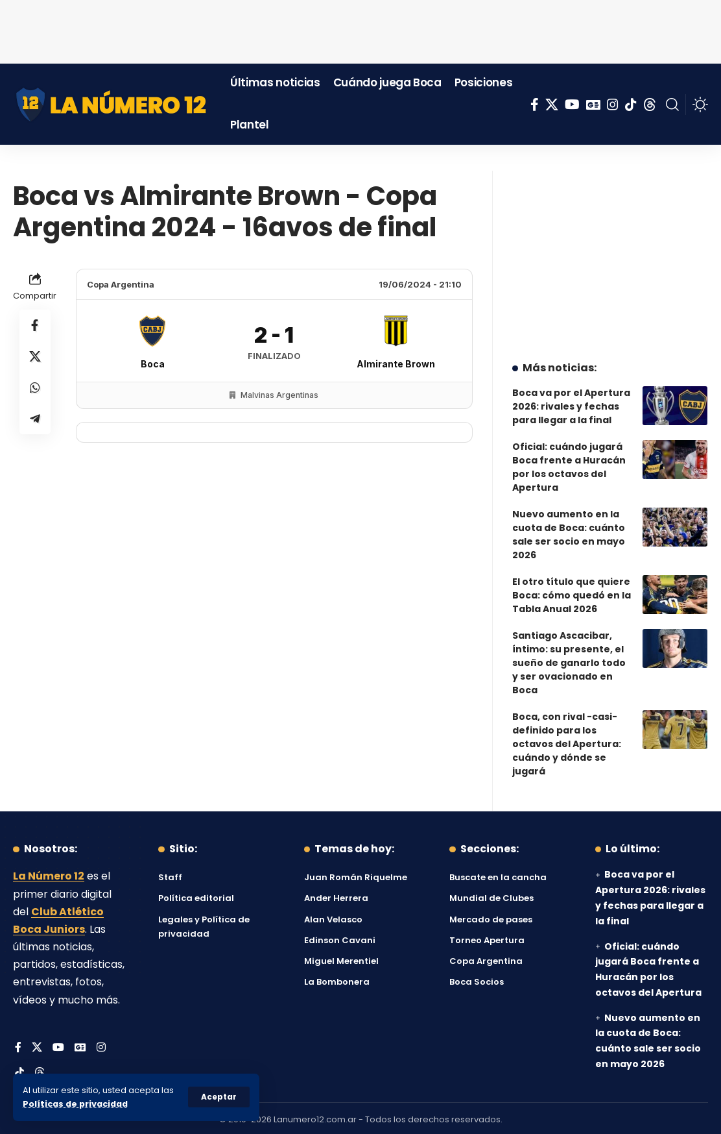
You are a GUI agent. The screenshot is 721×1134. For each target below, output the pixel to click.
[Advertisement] (360, 29)
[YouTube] (572, 104)
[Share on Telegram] (35, 418)
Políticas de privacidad (75, 1103)
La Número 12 (48, 873)
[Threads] (649, 104)
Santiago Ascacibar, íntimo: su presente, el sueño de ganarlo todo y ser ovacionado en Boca (569, 659)
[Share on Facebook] (35, 325)
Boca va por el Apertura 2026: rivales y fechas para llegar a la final (571, 402)
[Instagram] (613, 104)
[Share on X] (35, 356)
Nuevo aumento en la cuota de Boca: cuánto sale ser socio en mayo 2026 (568, 531)
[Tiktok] (631, 104)
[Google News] (593, 104)
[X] (551, 104)
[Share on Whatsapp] (35, 387)
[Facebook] (534, 104)
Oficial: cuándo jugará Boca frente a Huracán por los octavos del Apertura (569, 463)
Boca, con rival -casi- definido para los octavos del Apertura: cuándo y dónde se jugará (566, 740)
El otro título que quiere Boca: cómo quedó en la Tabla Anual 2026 (571, 591)
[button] (219, 1097)
